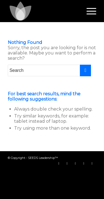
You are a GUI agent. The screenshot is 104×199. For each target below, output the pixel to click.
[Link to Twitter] (67, 163)
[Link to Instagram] (84, 163)
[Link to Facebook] (59, 163)
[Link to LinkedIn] (92, 163)
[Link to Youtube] (75, 163)
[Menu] (88, 11)
